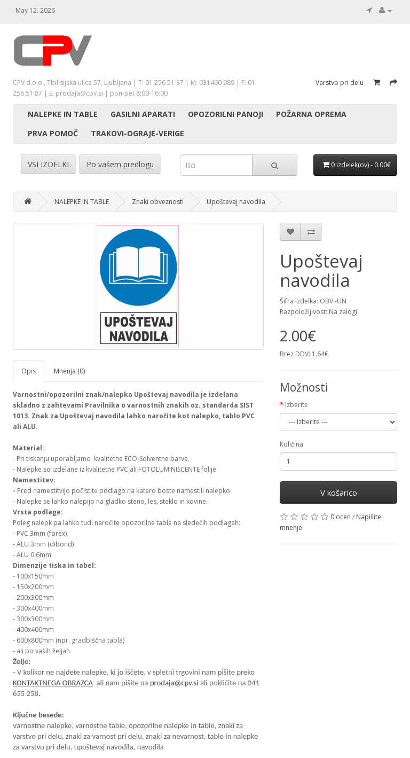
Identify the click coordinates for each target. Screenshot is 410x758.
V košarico (338, 492)
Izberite (296, 404)
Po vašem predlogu (120, 164)
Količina (291, 444)
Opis (28, 371)
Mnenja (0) (69, 371)
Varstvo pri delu (340, 82)
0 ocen (340, 516)
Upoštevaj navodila (236, 201)
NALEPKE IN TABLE (63, 114)
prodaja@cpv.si (174, 682)
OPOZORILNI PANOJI (225, 114)
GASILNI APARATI (143, 114)
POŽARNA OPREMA (311, 114)
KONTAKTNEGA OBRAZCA (53, 682)
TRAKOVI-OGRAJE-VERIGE (137, 133)
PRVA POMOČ (53, 133)
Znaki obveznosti (158, 201)
